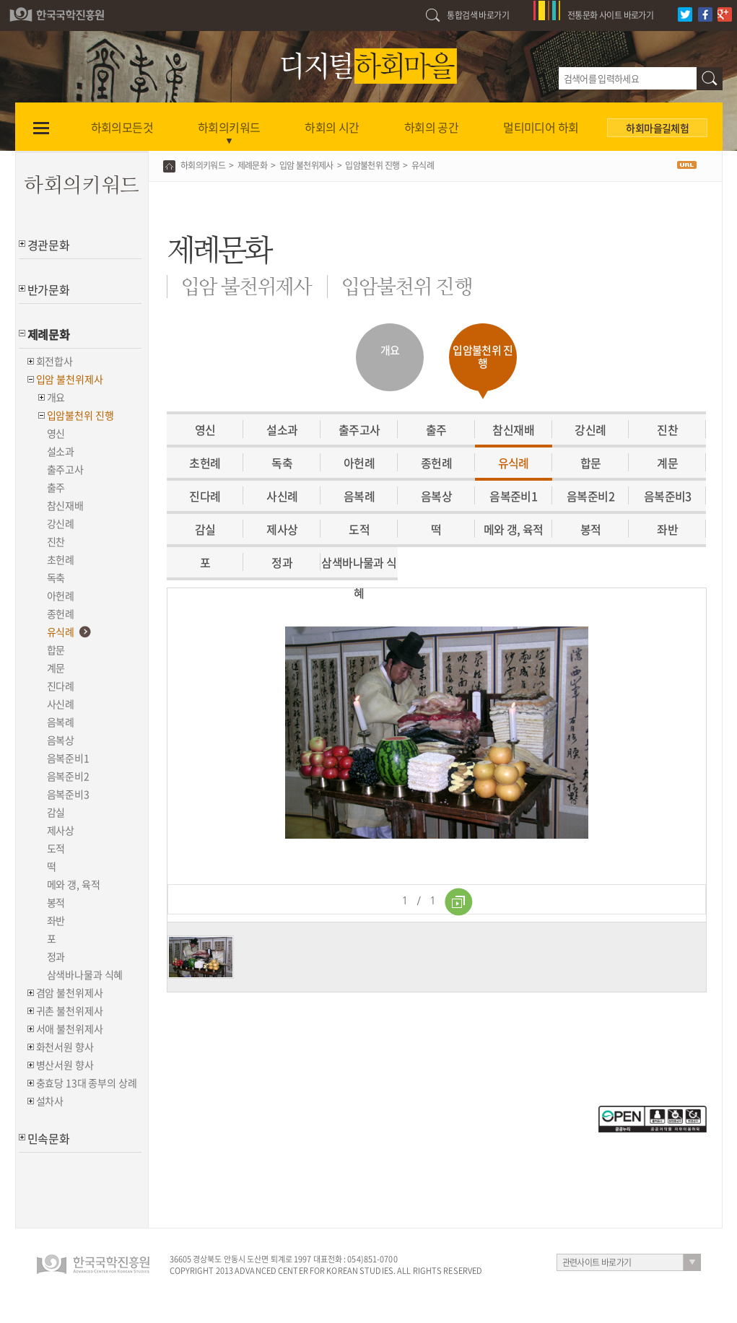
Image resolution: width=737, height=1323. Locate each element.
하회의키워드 (202, 165)
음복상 (61, 740)
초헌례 (61, 559)
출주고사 (65, 469)
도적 (56, 848)
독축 (56, 577)
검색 (710, 78)
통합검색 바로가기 (478, 15)
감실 (56, 812)
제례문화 (48, 334)
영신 (56, 433)
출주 (56, 487)
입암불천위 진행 (80, 415)
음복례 (61, 722)
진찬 (56, 541)
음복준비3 (68, 794)
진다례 (61, 685)
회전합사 (54, 361)
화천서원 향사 (65, 1046)
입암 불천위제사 (69, 379)
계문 (56, 667)
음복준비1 (68, 758)
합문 (56, 649)
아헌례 (61, 595)
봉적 (56, 902)
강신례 (61, 523)
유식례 (61, 631)
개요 (56, 397)
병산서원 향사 (65, 1064)
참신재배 (65, 505)
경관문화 (48, 244)
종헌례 (61, 613)
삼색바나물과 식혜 (85, 974)
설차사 (50, 1100)
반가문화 (48, 289)
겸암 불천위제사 (69, 992)
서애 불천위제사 (69, 1028)
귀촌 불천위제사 (69, 1010)
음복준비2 (68, 776)
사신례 (61, 704)
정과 (56, 956)
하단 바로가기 (0, 0)
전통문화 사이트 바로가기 (610, 15)
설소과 (61, 451)
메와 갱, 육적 (73, 884)
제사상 (61, 830)
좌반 (56, 920)
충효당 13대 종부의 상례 (86, 1082)
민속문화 (48, 1138)
